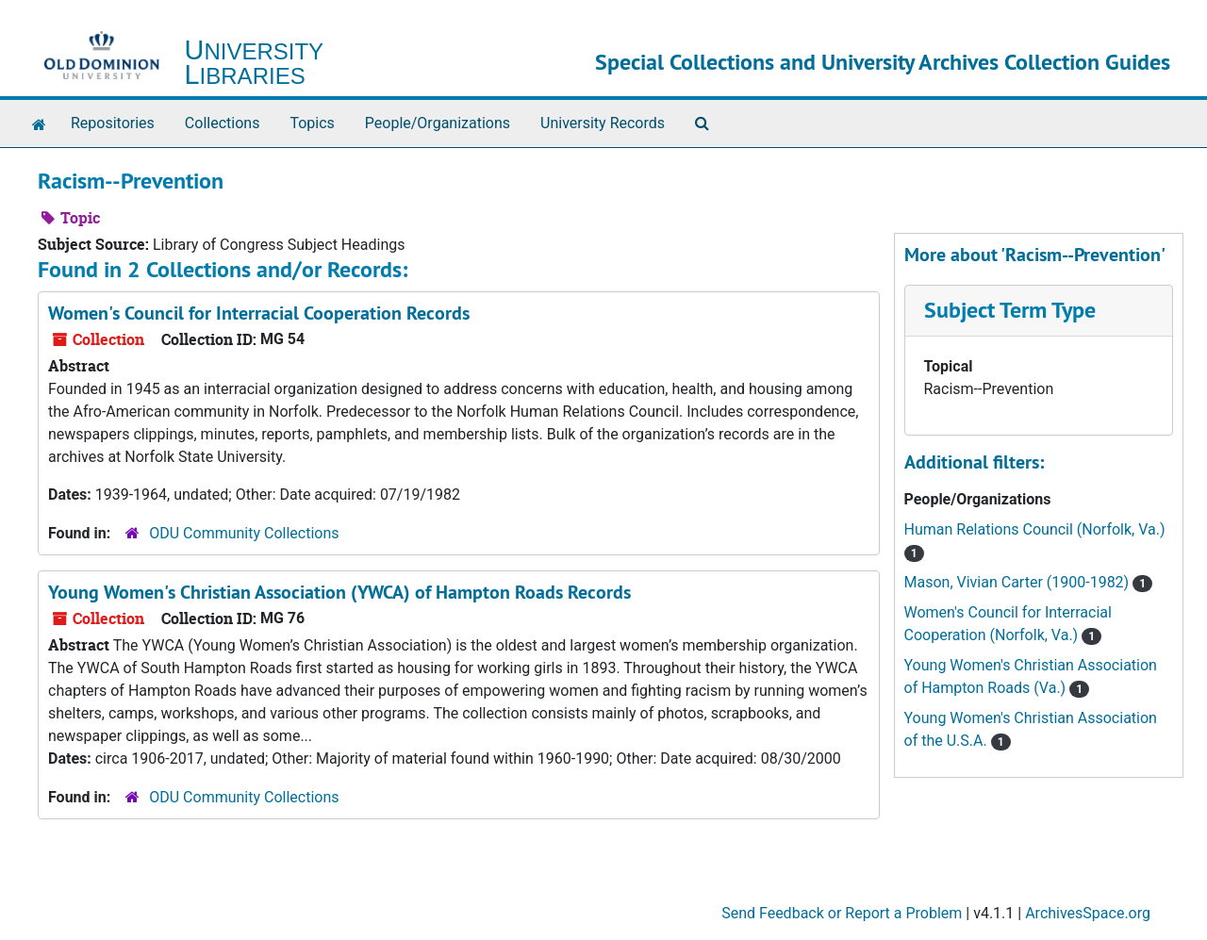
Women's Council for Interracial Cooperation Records (259, 313)
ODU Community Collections (244, 533)
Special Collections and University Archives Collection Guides (882, 61)
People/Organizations (437, 123)
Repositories (113, 123)
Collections (222, 123)
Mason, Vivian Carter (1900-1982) (1018, 582)
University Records (602, 123)
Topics (311, 123)
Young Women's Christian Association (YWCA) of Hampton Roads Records (339, 592)
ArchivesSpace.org (1087, 913)
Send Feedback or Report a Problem (841, 913)
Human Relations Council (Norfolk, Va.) (1035, 529)
